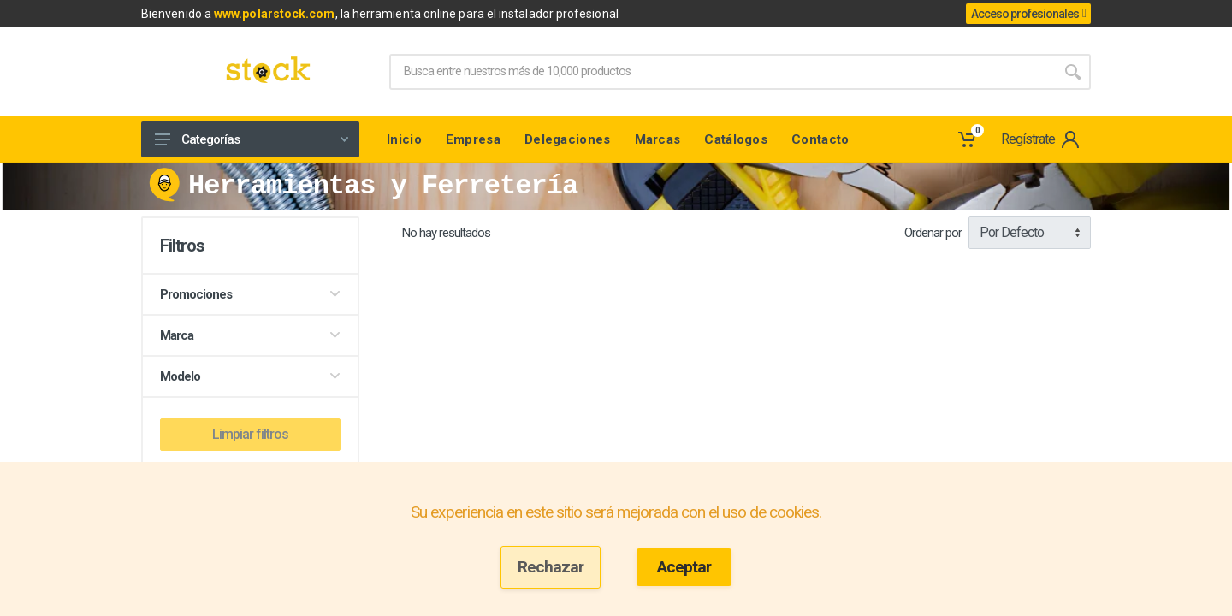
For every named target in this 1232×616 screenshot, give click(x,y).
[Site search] (722, 72)
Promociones (250, 294)
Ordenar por (933, 232)
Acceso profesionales (1028, 14)
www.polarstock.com (274, 14)
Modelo (250, 376)
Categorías (251, 139)
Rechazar (550, 567)
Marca (250, 335)
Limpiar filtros (250, 434)
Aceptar (684, 567)
